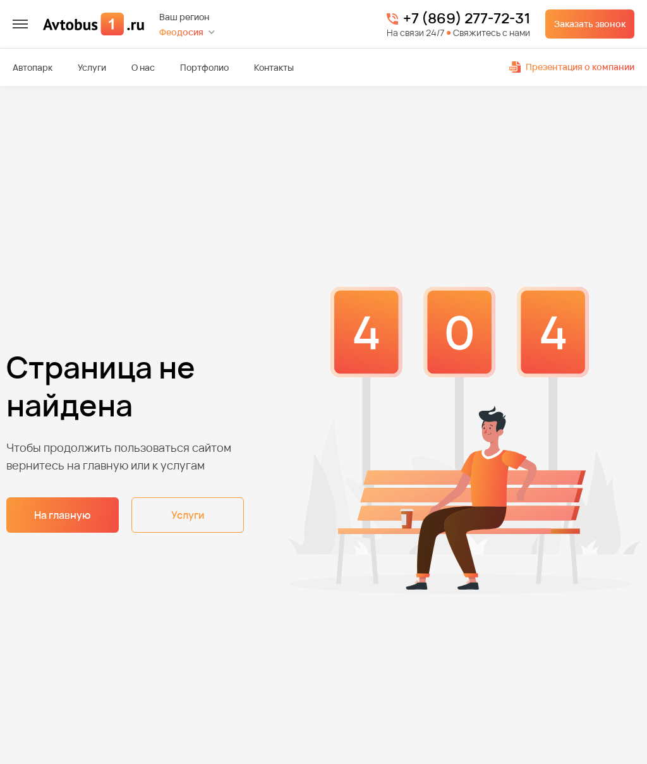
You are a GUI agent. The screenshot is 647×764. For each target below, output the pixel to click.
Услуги (92, 67)
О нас (143, 67)
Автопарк (32, 67)
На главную (62, 515)
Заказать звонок (590, 24)
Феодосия (181, 32)
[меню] (20, 24)
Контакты (274, 67)
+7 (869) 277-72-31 (466, 19)
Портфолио (204, 67)
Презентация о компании (571, 67)
